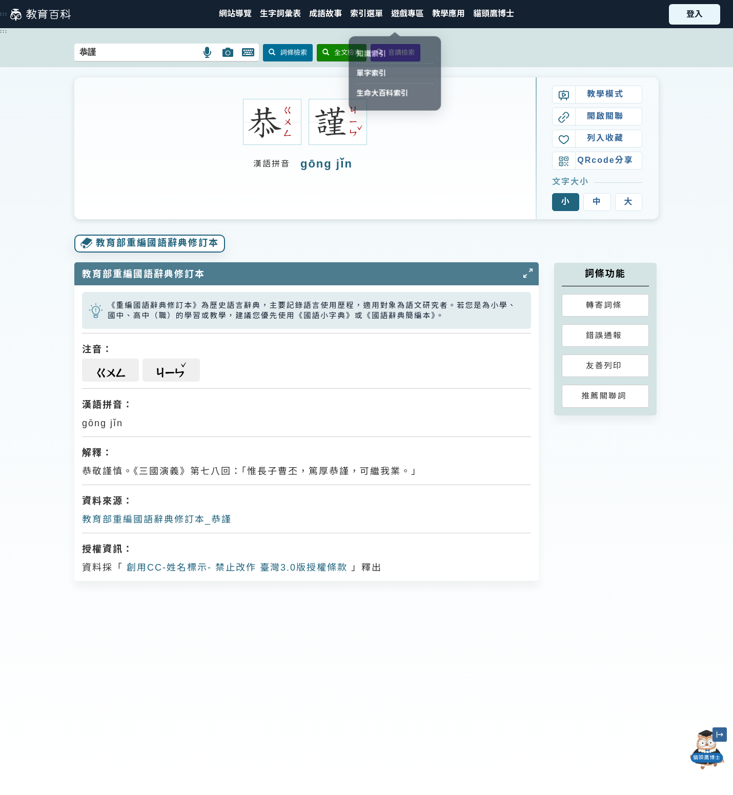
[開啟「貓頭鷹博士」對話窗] (707, 749)
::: (4, 13)
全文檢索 (341, 52)
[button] (366, 14)
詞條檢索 (288, 52)
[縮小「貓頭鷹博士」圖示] (719, 734)
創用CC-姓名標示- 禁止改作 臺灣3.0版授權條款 (235, 567)
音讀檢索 (395, 52)
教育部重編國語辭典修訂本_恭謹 (157, 519)
